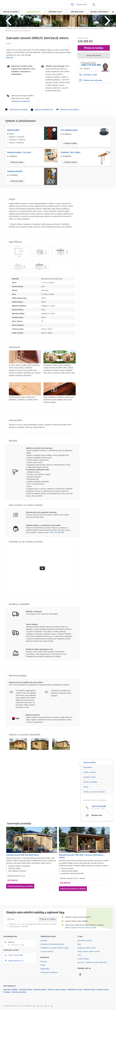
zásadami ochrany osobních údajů (83, 956)
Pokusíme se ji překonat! (20, 130)
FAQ (79, 984)
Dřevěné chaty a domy (57, 1018)
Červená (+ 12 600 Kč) (17, 168)
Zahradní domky (25, 1018)
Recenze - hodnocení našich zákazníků (92, 991)
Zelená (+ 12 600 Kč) (16, 165)
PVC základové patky (69, 159)
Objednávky (44, 997)
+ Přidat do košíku (70, 172)
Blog (79, 973)
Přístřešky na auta (75, 1018)
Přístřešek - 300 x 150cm (70, 181)
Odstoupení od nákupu (49, 1001)
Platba (85, 816)
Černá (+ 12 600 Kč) (16, 171)
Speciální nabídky (10, 1018)
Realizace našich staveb (86, 977)
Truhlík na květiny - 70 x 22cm (19, 181)
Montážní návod (89, 806)
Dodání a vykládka (90, 811)
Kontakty (43, 969)
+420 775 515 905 (91, 93)
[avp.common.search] (113, 12)
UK (38, 1035)
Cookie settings (83, 987)
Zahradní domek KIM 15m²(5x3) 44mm (22, 884)
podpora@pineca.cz (15, 989)
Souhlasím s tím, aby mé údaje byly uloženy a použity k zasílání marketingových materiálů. (33, 954)
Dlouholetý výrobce (84, 969)
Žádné (11, 163)
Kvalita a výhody (89, 801)
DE (45, 1035)
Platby (42, 994)
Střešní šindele (13, 159)
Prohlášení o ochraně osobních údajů (54, 977)
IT (48, 1035)
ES (52, 1035)
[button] (18, 280)
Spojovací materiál (14, 200)
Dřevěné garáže (40, 1018)
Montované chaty (19, 1021)
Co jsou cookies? (46, 980)
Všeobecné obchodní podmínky (52, 973)
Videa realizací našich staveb (88, 980)
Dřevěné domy (89, 1018)
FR (42, 1035)
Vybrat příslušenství (93, 84)
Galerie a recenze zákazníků (94, 820)
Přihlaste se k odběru (48, 948)
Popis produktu (89, 791)
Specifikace (87, 796)
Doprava (43, 990)
